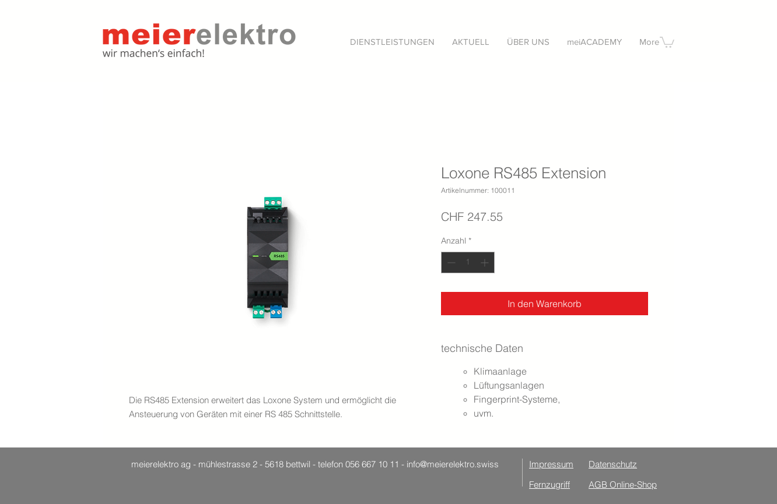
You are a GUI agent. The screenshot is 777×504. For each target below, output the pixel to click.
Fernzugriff (549, 484)
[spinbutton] (467, 262)
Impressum (551, 464)
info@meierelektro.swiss (453, 464)
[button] (392, 42)
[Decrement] (450, 262)
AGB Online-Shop (623, 484)
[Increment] (485, 262)
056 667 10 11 (372, 464)
